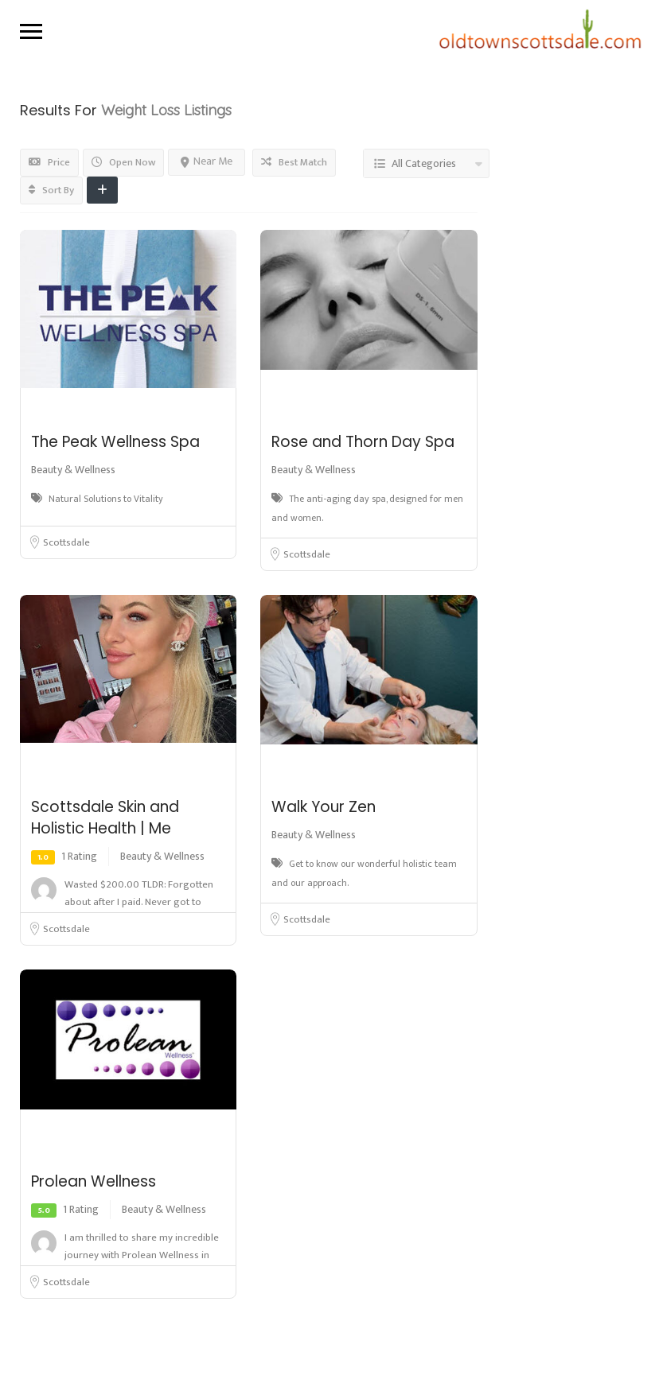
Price (49, 162)
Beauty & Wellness (73, 469)
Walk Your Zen (323, 807)
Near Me (206, 161)
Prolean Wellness (93, 1181)
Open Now (123, 162)
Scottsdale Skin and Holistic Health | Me (105, 817)
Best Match (294, 162)
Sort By (51, 190)
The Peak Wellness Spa (115, 442)
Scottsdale (66, 542)
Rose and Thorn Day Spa (362, 442)
